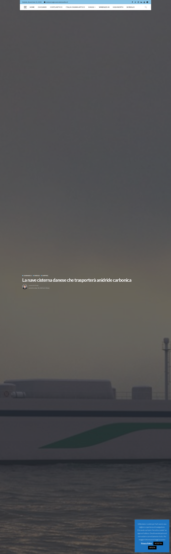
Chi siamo (42, 7)
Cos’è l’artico (56, 7)
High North (118, 7)
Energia (37, 275)
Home (32, 7)
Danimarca (28, 275)
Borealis (131, 7)
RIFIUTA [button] (152, 547)
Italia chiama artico (75, 7)
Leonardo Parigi (33, 285)
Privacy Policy (146, 543)
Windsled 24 (104, 7)
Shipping (45, 275)
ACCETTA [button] (158, 543)
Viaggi (91, 7)
